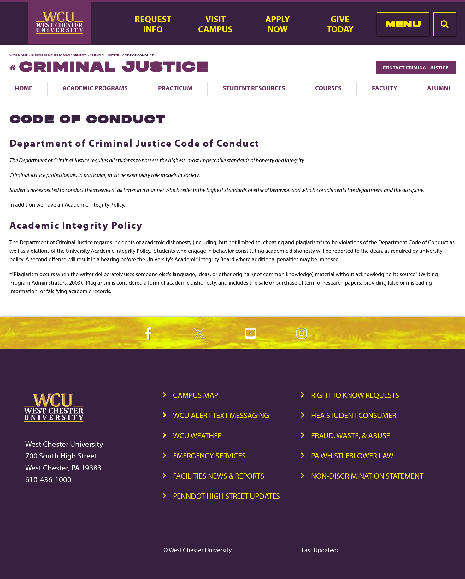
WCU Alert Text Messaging (221, 415)
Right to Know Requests (355, 395)
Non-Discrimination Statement (367, 476)
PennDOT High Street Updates (226, 496)
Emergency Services (209, 455)
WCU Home (18, 55)
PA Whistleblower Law (352, 455)
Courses (328, 88)
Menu (403, 24)
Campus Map (195, 395)
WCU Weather (197, 435)
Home (23, 88)
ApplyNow (277, 24)
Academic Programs (95, 88)
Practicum (175, 88)
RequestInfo (153, 24)
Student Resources (254, 88)
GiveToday (340, 24)
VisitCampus (215, 24)
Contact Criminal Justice (416, 67)
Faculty (384, 88)
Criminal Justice (104, 55)
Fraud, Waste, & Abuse (350, 435)
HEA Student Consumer (353, 415)
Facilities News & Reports (218, 476)
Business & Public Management (58, 55)
